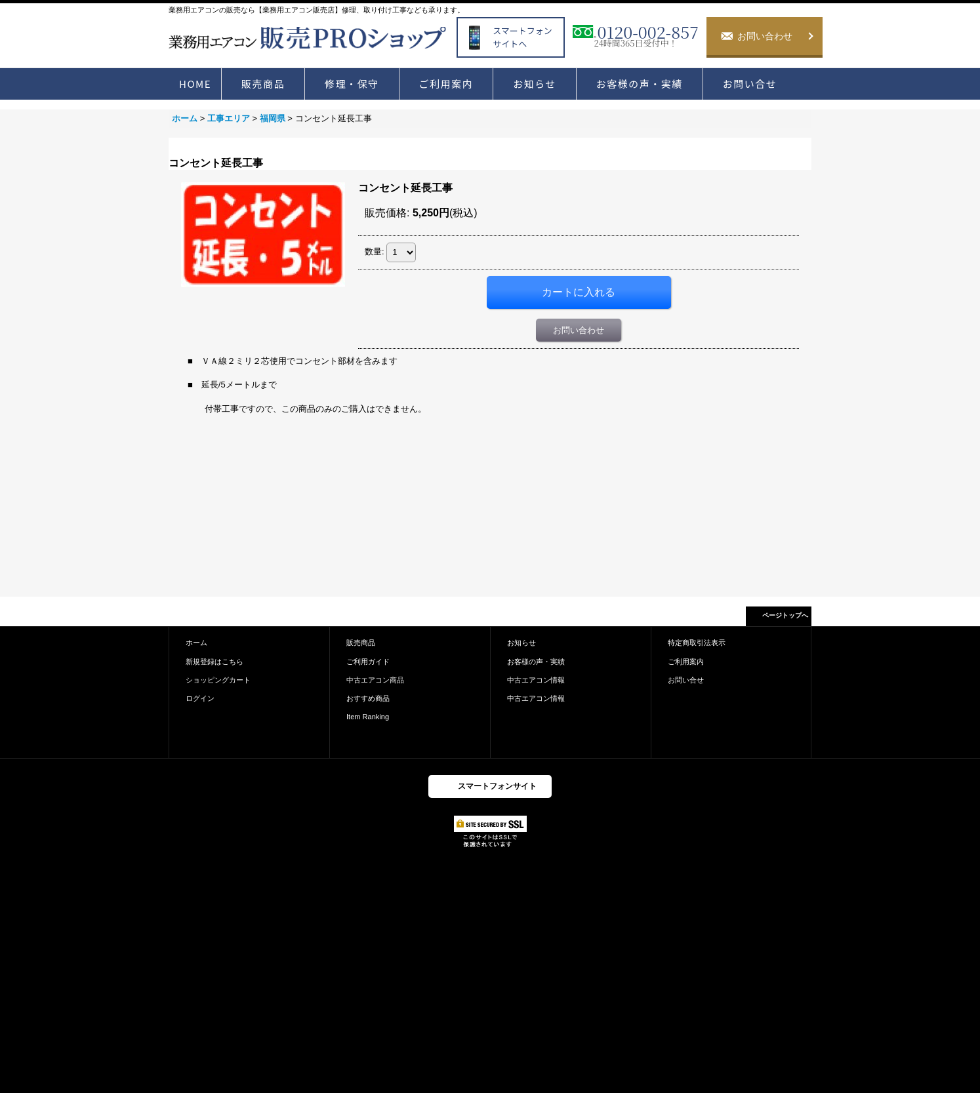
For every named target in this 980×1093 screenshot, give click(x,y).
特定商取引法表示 (696, 642)
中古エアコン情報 (536, 680)
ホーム (196, 642)
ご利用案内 (686, 662)
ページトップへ (785, 615)
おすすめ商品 (368, 698)
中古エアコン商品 (375, 680)
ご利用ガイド (368, 662)
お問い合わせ (578, 330)
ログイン (200, 698)
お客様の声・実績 (536, 662)
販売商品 (360, 642)
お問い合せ (686, 680)
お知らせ (521, 642)
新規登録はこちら (214, 662)
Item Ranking (367, 717)
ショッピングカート (218, 680)
